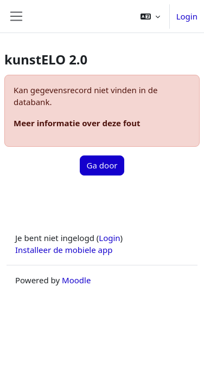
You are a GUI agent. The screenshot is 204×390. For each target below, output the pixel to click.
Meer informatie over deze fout (77, 123)
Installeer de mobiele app (63, 249)
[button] (150, 16)
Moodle (76, 280)
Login (186, 16)
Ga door (102, 165)
